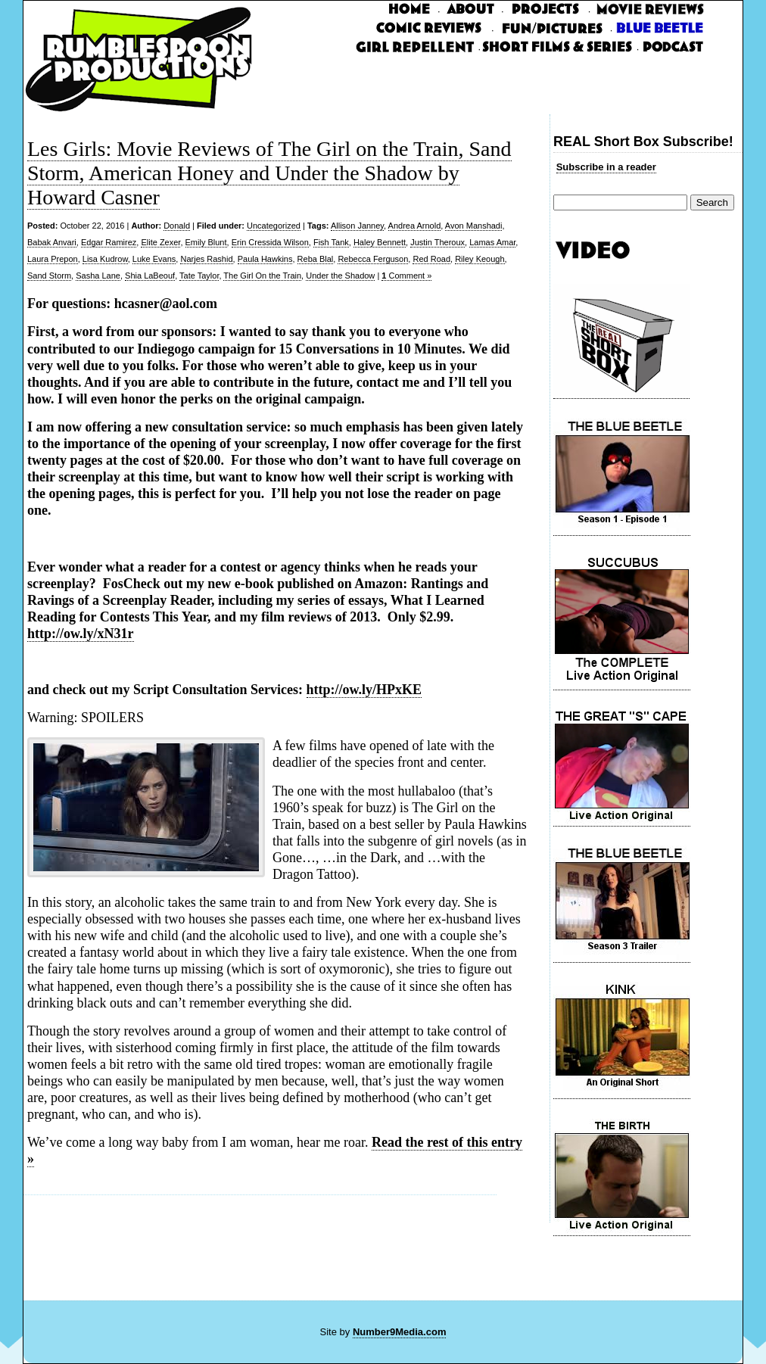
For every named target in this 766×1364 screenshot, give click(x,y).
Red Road (431, 258)
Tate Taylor (199, 275)
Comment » (406, 275)
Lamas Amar (492, 242)
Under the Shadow (340, 275)
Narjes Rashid (206, 258)
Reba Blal (315, 258)
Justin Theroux (437, 242)
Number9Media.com (400, 1332)
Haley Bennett (379, 242)
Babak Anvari (51, 242)
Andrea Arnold (414, 225)
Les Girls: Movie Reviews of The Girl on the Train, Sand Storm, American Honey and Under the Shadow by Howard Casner (269, 173)
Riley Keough (479, 258)
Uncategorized (273, 225)
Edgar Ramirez (108, 242)
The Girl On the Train (262, 275)
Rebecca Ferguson (373, 258)
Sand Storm (49, 275)
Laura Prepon (52, 258)
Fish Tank (331, 242)
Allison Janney (357, 225)
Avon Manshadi (474, 225)
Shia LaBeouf (150, 275)
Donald (176, 225)
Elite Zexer (160, 242)
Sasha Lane (98, 275)
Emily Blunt (206, 242)
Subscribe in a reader (606, 167)
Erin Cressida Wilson (270, 242)
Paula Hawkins (265, 258)
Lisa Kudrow (105, 258)
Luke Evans (154, 258)
